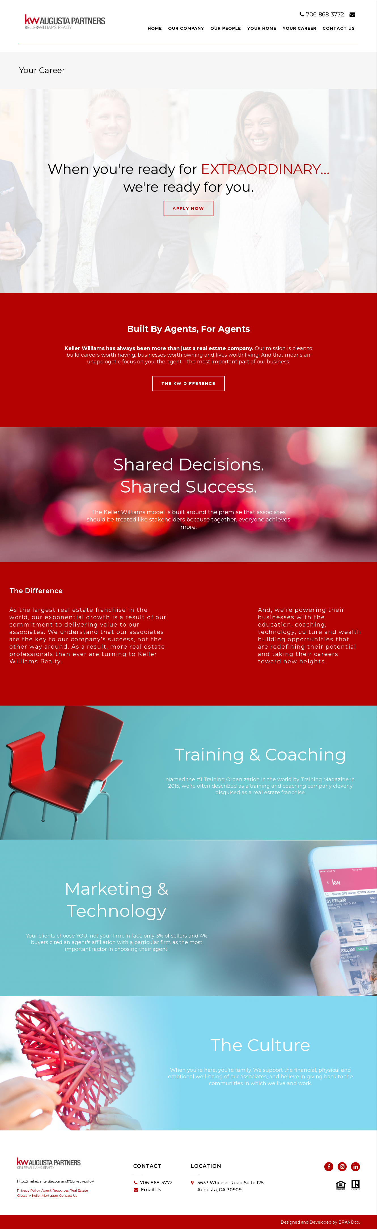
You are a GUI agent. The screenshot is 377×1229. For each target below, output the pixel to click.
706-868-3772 (323, 14)
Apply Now (188, 208)
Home (155, 28)
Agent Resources (55, 1190)
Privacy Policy (28, 1190)
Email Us (147, 1190)
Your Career (299, 28)
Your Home (261, 28)
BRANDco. (349, 1222)
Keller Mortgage (45, 1195)
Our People (225, 28)
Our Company (186, 28)
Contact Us (339, 28)
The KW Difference (188, 383)
